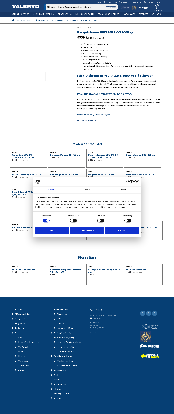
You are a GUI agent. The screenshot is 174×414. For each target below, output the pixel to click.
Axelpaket (61, 323)
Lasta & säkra (129, 14)
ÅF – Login (156, 14)
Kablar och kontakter (66, 351)
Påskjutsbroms (60, 20)
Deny (52, 230)
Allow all (121, 230)
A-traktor (22, 370)
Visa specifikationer (86, 120)
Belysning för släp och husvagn (70, 342)
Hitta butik (157, 10)
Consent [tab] (50, 190)
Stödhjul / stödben (65, 361)
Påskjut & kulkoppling (43, 14)
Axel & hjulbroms (20, 14)
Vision (20, 351)
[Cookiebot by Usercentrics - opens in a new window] (128, 181)
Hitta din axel (63, 319)
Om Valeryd (23, 347)
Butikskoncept (149, 2)
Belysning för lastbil (65, 347)
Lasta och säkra (60, 370)
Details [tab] (87, 190)
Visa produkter (63, 314)
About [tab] (123, 190)
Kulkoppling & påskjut (63, 333)
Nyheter (99, 2)
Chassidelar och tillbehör (67, 365)
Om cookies (23, 361)
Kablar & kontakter (84, 14)
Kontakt (159, 2)
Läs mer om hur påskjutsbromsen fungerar (93, 114)
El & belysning (65, 14)
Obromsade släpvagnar (67, 328)
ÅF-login (57, 389)
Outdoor (57, 379)
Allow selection (87, 230)
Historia (21, 356)
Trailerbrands (24, 365)
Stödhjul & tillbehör (108, 14)
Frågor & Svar (137, 2)
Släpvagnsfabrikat (110, 2)
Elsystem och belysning (64, 337)
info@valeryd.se (97, 318)
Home (17, 20)
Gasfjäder (143, 14)
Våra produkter (124, 2)
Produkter (27, 20)
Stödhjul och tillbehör (63, 356)
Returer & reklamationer (28, 342)
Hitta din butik (60, 384)
